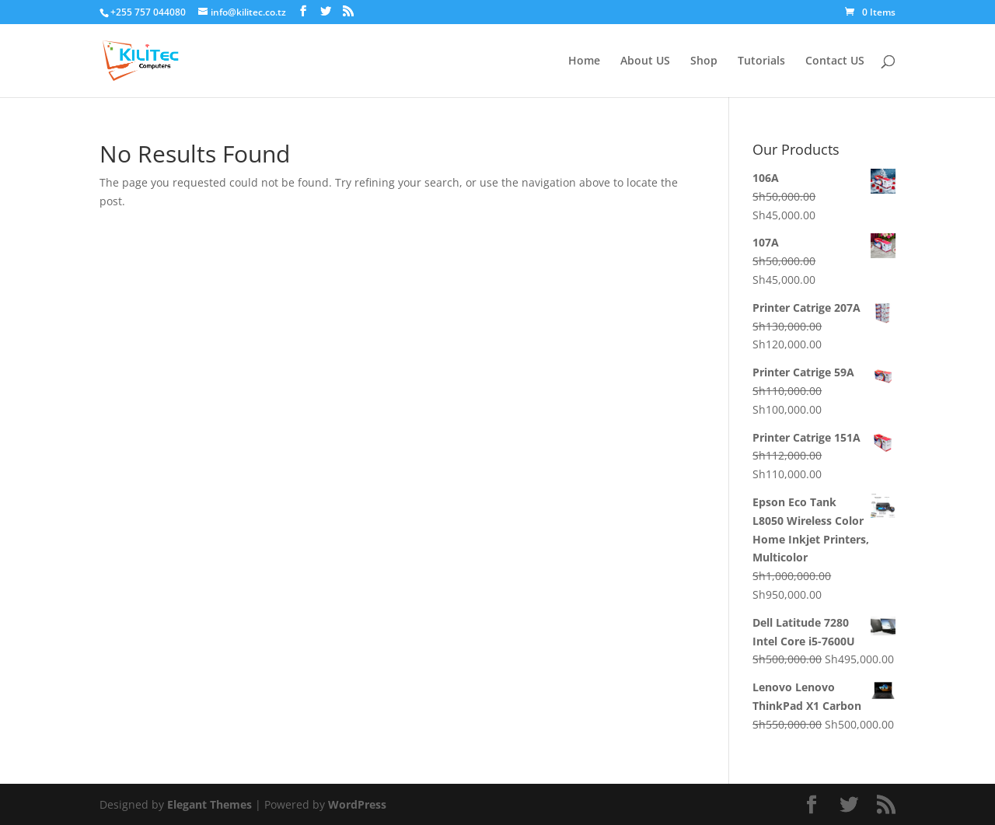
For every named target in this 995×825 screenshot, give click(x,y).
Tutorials (761, 61)
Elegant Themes (209, 804)
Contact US (834, 61)
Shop (703, 61)
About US (645, 61)
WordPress (357, 804)
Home (584, 61)
